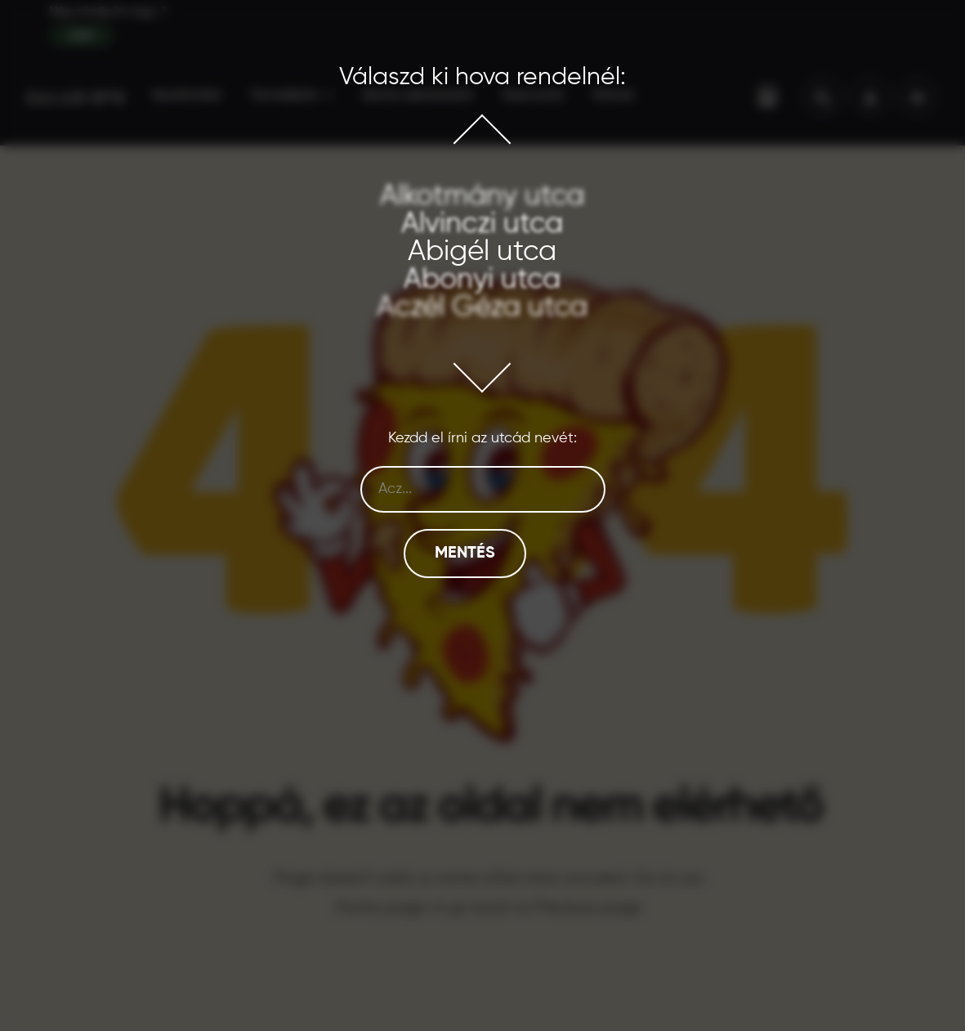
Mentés (465, 553)
